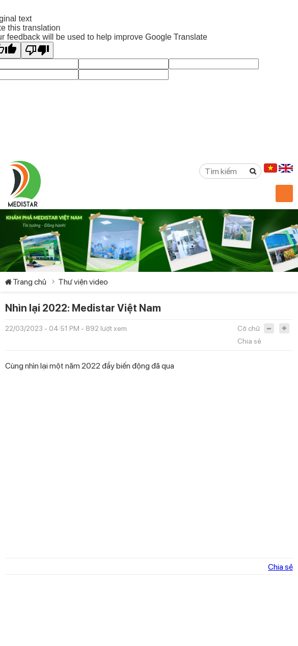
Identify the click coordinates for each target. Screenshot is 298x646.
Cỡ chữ (248, 328)
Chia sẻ (249, 341)
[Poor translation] (37, 50)
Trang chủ (29, 282)
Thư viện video (83, 282)
